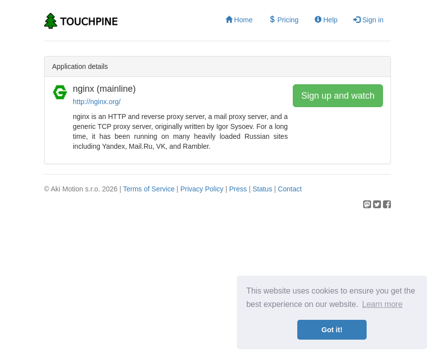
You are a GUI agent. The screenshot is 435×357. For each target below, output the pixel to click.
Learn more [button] (382, 304)
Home (239, 20)
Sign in (368, 20)
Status (262, 189)
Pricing (284, 20)
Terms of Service (148, 189)
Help (326, 20)
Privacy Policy (201, 189)
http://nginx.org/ (97, 102)
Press (238, 189)
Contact (290, 189)
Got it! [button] (332, 330)
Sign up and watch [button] (338, 96)
